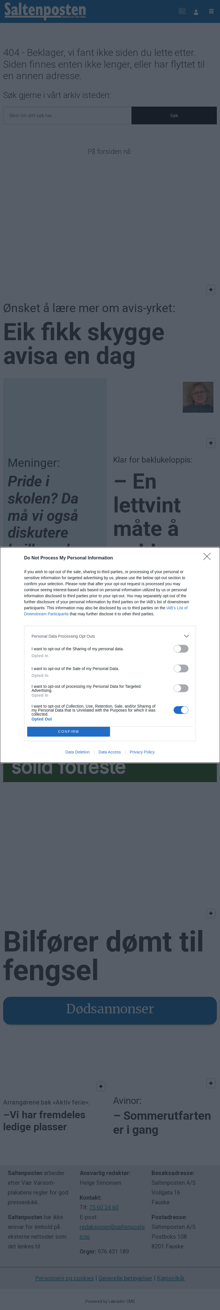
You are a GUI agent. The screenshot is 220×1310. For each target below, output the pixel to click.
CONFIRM (68, 732)
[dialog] (110, 655)
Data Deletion (77, 752)
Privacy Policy (142, 752)
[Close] (208, 558)
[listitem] (110, 636)
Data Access (110, 752)
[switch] (181, 649)
